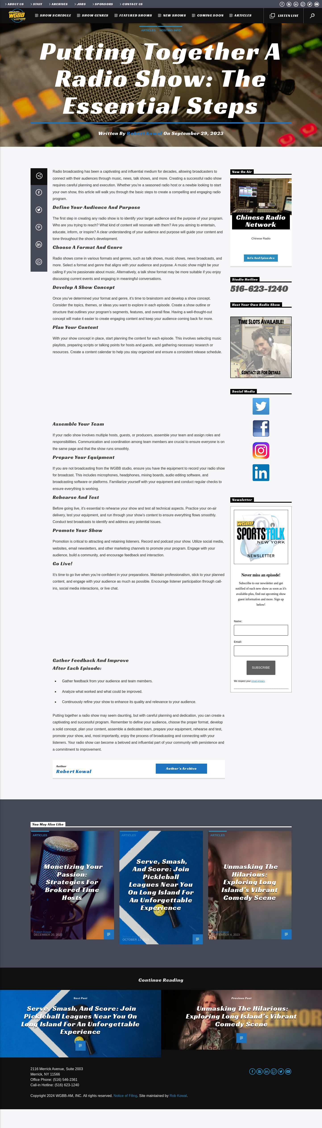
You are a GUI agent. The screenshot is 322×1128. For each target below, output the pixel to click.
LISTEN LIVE (284, 16)
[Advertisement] (139, 407)
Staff (36, 4)
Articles (242, 15)
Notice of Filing (125, 1114)
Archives (58, 4)
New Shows (174, 15)
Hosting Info (170, 39)
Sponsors (102, 4)
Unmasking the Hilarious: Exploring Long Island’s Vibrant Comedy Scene (250, 900)
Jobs (80, 4)
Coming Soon (210, 15)
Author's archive (181, 787)
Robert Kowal (144, 142)
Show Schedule (55, 15)
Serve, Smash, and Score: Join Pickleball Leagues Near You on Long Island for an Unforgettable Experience (161, 903)
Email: (238, 660)
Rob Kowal (178, 1114)
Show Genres (95, 15)
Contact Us (131, 4)
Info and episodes (261, 277)
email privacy (258, 700)
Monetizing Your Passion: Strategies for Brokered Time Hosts (73, 900)
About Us (14, 4)
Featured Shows (135, 15)
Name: (238, 640)
